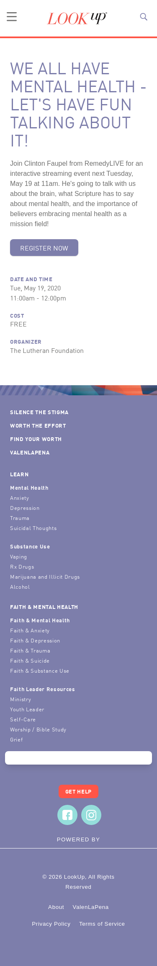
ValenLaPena (29, 452)
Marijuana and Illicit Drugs (45, 576)
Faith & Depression (35, 640)
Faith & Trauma (30, 650)
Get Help (78, 791)
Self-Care (23, 719)
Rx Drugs (22, 566)
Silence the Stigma (39, 412)
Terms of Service (102, 924)
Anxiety (19, 497)
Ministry (20, 699)
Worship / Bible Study (38, 729)
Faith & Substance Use (39, 670)
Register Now (44, 248)
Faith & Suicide (30, 660)
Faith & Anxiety (30, 630)
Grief (16, 739)
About (56, 907)
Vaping (18, 556)
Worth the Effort (38, 425)
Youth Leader (27, 709)
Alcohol (20, 586)
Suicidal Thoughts (33, 528)
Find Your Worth (36, 439)
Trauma (20, 518)
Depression (25, 508)
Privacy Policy (51, 924)
